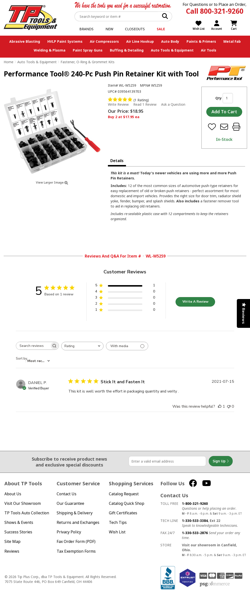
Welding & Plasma (49, 50)
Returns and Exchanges (78, 522)
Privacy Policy (69, 532)
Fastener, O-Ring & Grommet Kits (88, 62)
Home (8, 62)
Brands (86, 29)
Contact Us (66, 494)
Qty (218, 98)
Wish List (117, 532)
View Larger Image (52, 182)
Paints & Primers (201, 41)
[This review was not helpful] (228, 406)
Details (117, 160)
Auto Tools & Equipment (172, 50)
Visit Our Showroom (22, 503)
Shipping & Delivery (75, 513)
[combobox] (82, 346)
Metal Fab (232, 41)
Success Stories (18, 532)
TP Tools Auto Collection (26, 513)
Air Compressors (104, 41)
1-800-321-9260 (195, 503)
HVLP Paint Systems (65, 41)
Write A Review (195, 301)
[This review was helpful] (219, 406)
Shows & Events (18, 522)
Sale (161, 29)
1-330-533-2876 (195, 532)
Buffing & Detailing (127, 50)
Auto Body (170, 41)
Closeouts (135, 29)
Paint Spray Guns (88, 50)
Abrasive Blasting (24, 41)
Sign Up (221, 461)
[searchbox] (33, 346)
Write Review (118, 104)
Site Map (12, 541)
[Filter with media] (127, 346)
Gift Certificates (123, 513)
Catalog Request (124, 494)
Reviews (11, 551)
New (109, 29)
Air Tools (208, 50)
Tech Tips (118, 522)
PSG (214, 584)
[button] (125, 286)
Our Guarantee (70, 503)
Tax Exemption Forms (76, 551)
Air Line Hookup (140, 41)
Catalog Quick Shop (126, 503)
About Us (12, 494)
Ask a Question (173, 104)
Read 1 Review (144, 104)
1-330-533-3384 (195, 520)
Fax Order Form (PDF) (76, 541)
